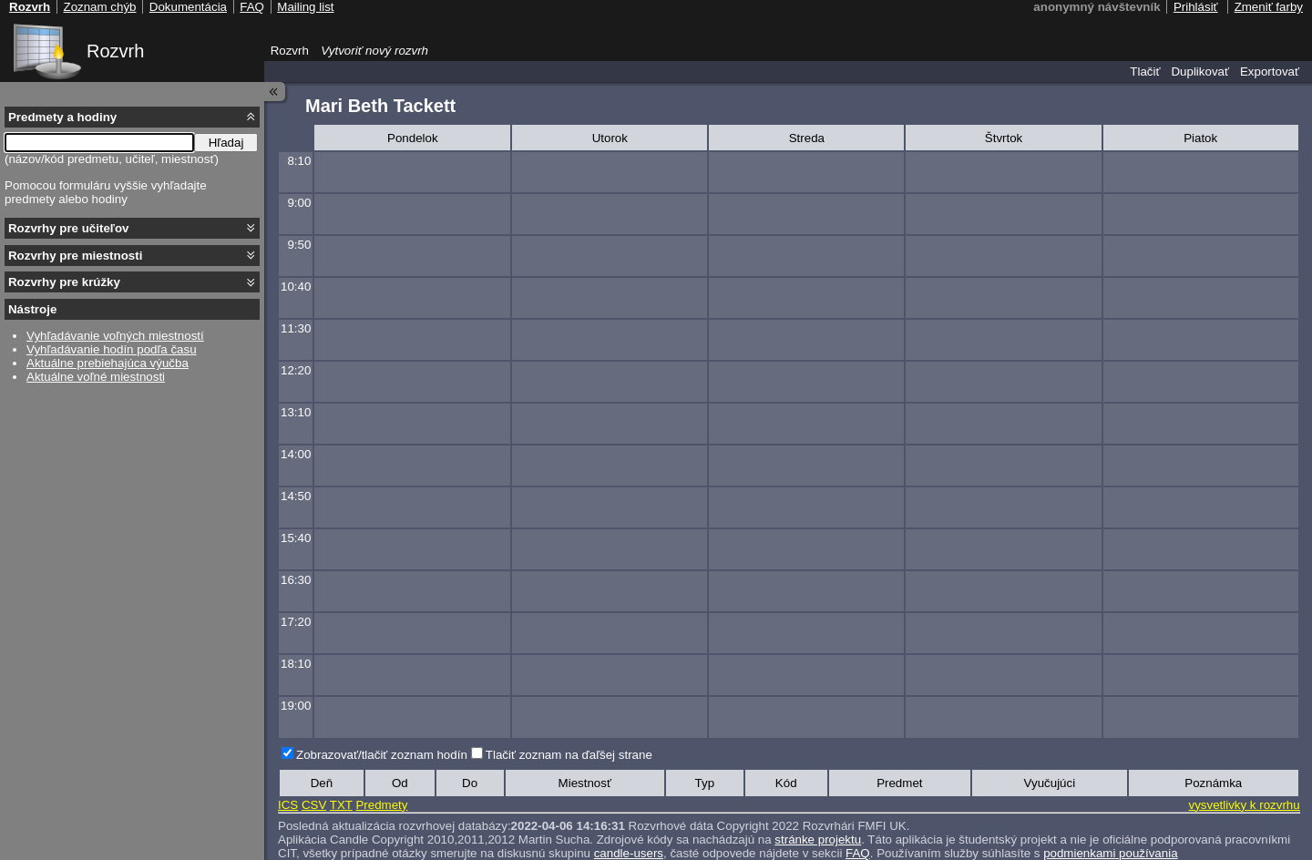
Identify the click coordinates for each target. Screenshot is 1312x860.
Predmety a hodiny (62, 117)
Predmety (381, 805)
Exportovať (1269, 71)
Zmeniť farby (1269, 7)
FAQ (252, 7)
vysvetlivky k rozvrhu (1243, 805)
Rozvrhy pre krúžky (64, 282)
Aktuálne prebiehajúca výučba (107, 363)
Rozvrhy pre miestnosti (75, 255)
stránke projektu (817, 839)
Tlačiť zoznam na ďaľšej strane (569, 755)
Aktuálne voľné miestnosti (95, 377)
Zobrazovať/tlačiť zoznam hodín (381, 755)
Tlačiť (1145, 71)
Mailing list (305, 7)
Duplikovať (1200, 71)
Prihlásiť (1196, 7)
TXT (341, 805)
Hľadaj (226, 142)
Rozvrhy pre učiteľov (68, 228)
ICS (288, 805)
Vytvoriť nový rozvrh (374, 50)
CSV (314, 805)
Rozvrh (115, 51)
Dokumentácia (188, 7)
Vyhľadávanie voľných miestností (115, 336)
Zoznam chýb (99, 7)
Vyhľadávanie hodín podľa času (111, 349)
